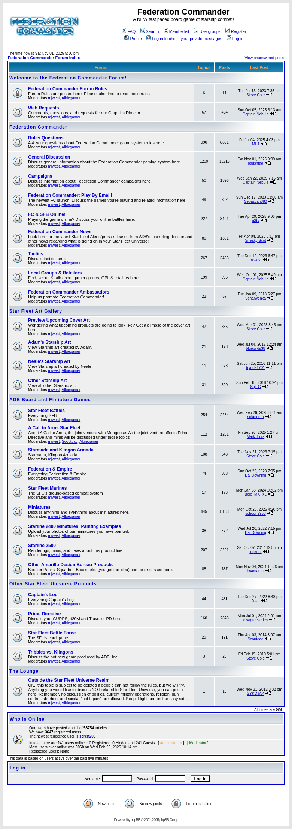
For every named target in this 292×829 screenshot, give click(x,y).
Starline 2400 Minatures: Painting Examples (74, 526)
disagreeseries (255, 620)
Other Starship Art (47, 380)
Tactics (35, 253)
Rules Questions (46, 138)
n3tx (255, 221)
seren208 (87, 736)
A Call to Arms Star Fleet (54, 427)
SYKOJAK (255, 693)
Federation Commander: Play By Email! (70, 195)
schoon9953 (255, 513)
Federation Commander (38, 127)
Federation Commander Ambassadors (68, 292)
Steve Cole (255, 95)
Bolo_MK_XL (256, 494)
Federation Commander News (59, 231)
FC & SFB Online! (47, 214)
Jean (256, 601)
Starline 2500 (42, 545)
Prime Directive (44, 613)
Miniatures (39, 507)
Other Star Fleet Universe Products (53, 583)
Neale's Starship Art (49, 361)
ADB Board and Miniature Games (50, 399)
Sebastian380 (255, 201)
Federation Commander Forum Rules (67, 88)
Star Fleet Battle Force (52, 633)
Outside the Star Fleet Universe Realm (68, 680)
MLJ (255, 144)
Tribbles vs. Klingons (50, 652)
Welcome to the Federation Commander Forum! (68, 78)
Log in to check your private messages (184, 38)
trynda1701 (255, 368)
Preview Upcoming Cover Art (59, 320)
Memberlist (176, 31)
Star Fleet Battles (46, 410)
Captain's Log (43, 594)
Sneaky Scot (255, 240)
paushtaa (255, 163)
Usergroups (207, 31)
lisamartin (255, 571)
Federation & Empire (50, 469)
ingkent (255, 552)
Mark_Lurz (255, 437)
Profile (133, 38)
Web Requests (43, 108)
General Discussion (49, 157)
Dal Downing (255, 475)
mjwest (54, 98)
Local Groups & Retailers (55, 273)
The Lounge (24, 671)
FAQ (129, 31)
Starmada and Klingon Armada (61, 450)
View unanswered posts (264, 58)
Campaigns (40, 176)
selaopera (255, 417)
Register (235, 31)
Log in (235, 38)
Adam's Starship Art (49, 342)
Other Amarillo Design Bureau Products (70, 564)
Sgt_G (255, 387)
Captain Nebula (255, 114)
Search (149, 31)
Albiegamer (71, 98)
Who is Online (27, 719)
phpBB (135, 820)
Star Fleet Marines (47, 488)
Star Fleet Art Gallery (35, 311)
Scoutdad (69, 441)
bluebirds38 (255, 348)
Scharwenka (255, 298)
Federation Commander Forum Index (44, 57)
